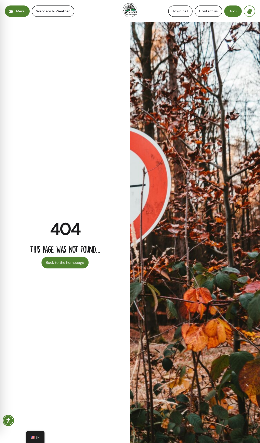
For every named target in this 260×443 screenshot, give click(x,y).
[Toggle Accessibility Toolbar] (8, 420)
